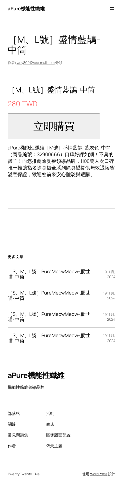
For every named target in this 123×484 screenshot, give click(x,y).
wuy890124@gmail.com (36, 62)
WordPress (98, 473)
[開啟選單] (112, 8)
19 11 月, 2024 (109, 274)
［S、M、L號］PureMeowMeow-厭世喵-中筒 (49, 274)
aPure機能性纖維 (26, 8)
